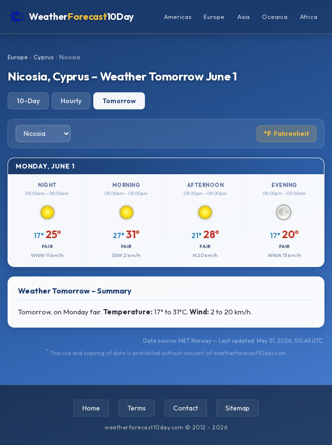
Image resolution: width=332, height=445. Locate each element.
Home (91, 408)
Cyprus (44, 57)
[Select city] (43, 133)
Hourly (71, 101)
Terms (136, 408)
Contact (185, 408)
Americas (178, 16)
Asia (243, 16)
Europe (214, 16)
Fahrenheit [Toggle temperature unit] (286, 133)
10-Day (28, 101)
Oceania (274, 16)
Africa (308, 16)
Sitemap (237, 408)
